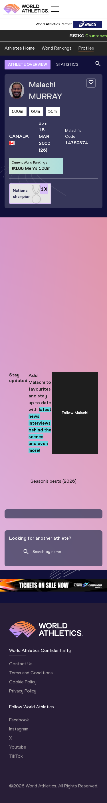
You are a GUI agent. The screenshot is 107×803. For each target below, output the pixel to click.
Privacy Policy (22, 691)
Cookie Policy (23, 682)
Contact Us (21, 663)
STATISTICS (67, 64)
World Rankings (57, 48)
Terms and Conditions (31, 672)
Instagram (18, 729)
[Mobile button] (54, 9)
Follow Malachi (75, 412)
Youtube (17, 747)
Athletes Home (20, 48)
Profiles (86, 48)
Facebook (19, 720)
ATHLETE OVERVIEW (27, 64)
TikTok (16, 756)
